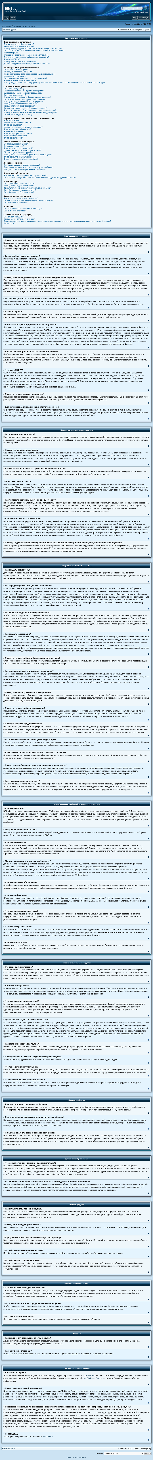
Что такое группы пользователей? (18, 148)
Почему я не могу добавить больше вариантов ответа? (27, 97)
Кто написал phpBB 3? (13, 217)
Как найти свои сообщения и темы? (19, 192)
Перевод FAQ (9, 223)
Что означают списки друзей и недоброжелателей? (25, 175)
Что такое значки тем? (13, 138)
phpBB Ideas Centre (93, 1378)
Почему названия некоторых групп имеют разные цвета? (28, 155)
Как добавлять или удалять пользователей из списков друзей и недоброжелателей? (40, 178)
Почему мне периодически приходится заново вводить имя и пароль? (34, 48)
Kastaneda (48, 1436)
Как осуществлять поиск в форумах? (19, 184)
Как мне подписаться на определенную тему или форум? (28, 200)
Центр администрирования (76, 1457)
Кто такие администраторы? (16, 144)
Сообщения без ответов (11, 26)
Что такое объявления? (14, 131)
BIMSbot (11, 8)
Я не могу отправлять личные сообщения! (22, 165)
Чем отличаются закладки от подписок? (21, 198)
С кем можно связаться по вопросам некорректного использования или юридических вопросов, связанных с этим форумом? (57, 221)
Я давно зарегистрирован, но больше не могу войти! (26, 57)
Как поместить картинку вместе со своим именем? (25, 78)
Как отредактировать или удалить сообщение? (24, 91)
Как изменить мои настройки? (16, 70)
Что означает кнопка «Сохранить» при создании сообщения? (30, 110)
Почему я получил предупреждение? (19, 106)
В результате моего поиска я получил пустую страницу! (27, 188)
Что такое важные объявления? (17, 129)
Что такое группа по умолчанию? (18, 157)
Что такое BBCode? (12, 121)
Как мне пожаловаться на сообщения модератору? (25, 108)
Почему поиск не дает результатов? (19, 186)
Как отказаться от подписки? (16, 203)
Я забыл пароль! (11, 53)
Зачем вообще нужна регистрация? (19, 46)
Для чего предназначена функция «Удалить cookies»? (27, 64)
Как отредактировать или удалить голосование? (24, 99)
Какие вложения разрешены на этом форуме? (23, 209)
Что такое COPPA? (12, 59)
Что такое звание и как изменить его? (20, 80)
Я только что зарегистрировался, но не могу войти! (26, 55)
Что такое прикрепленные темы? (18, 134)
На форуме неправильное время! (18, 72)
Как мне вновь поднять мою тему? (18, 115)
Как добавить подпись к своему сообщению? (23, 93)
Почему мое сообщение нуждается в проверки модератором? (30, 112)
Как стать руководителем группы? (18, 153)
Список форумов (9, 30)
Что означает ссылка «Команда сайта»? (21, 159)
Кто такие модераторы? (14, 146)
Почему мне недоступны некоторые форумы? (23, 102)
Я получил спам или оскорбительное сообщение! (25, 169)
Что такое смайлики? (13, 125)
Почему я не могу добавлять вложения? (21, 104)
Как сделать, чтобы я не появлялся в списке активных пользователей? (34, 51)
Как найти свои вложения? (15, 211)
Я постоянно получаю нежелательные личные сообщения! (29, 167)
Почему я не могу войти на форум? (19, 44)
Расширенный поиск (141, 12)
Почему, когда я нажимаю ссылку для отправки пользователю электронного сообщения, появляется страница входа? (54, 83)
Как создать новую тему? (14, 89)
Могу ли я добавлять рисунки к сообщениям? (23, 127)
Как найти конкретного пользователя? (20, 190)
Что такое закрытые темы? (15, 136)
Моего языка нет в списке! (15, 76)
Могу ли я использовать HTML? (17, 123)
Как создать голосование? (15, 95)
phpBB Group (89, 1375)
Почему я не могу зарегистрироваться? (20, 61)
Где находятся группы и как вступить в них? (22, 150)
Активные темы (29, 26)
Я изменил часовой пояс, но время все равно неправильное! (30, 74)
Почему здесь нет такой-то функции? (20, 219)
